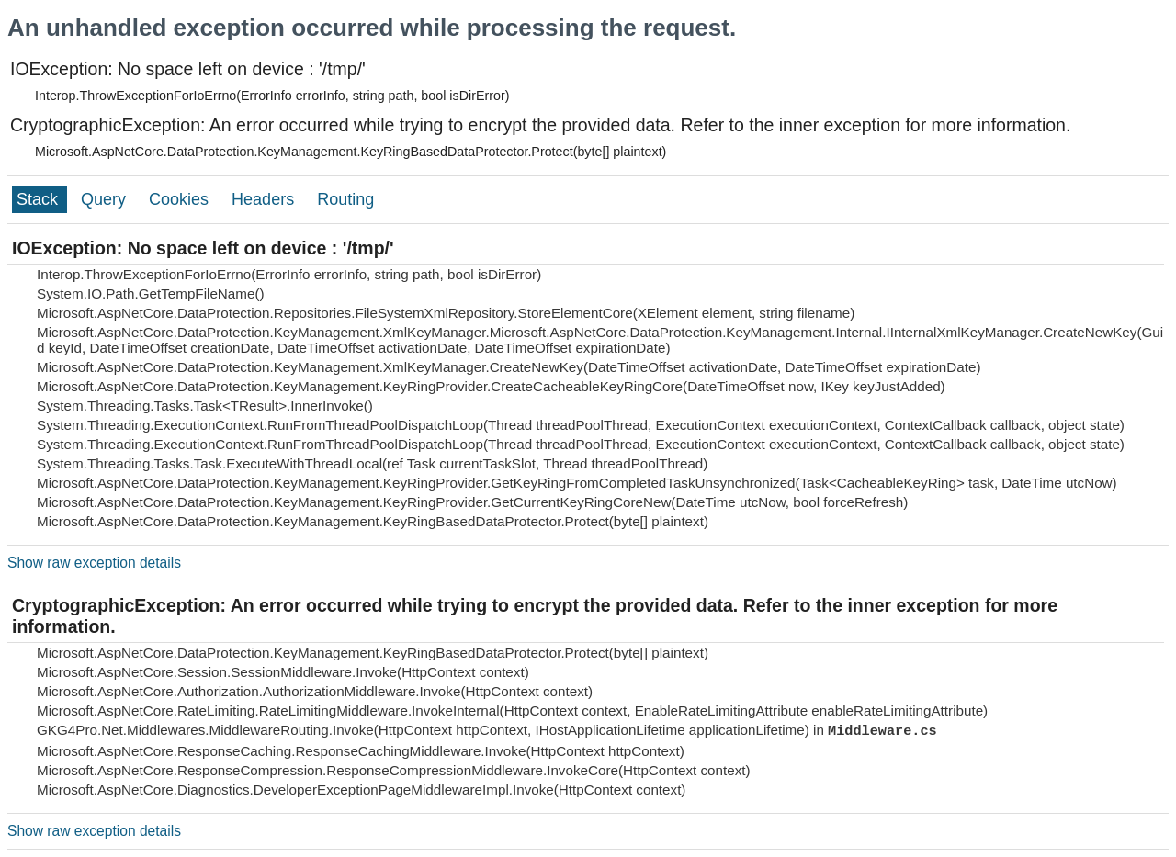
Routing (345, 199)
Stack (39, 199)
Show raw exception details (94, 562)
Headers (265, 199)
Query (105, 199)
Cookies (181, 199)
